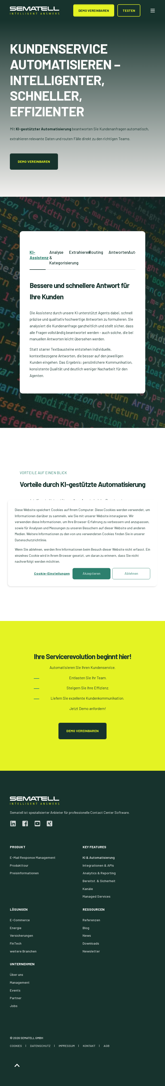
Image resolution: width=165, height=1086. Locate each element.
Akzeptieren (91, 573)
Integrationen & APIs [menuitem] (98, 865)
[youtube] (37, 823)
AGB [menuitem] (107, 1045)
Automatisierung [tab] (136, 252)
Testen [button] (129, 10)
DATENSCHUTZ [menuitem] (40, 1045)
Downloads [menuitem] (91, 943)
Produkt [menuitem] (17, 847)
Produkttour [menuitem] (19, 865)
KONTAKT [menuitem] (89, 1045)
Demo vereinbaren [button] (34, 161)
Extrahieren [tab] (77, 252)
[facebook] (25, 823)
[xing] (48, 823)
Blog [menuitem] (86, 928)
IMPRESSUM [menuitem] (67, 1045)
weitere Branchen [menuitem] (23, 951)
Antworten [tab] (117, 252)
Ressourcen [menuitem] (94, 909)
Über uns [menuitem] (16, 974)
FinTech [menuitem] (15, 943)
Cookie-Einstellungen (52, 573)
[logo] (34, 801)
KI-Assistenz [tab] (38, 255)
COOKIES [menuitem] (16, 1045)
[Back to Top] (17, 1065)
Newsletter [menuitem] (91, 951)
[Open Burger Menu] (153, 10)
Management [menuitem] (20, 982)
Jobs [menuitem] (14, 1006)
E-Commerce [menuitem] (20, 920)
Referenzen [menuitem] (91, 920)
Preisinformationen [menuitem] (24, 873)
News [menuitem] (87, 935)
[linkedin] (14, 823)
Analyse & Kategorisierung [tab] (57, 257)
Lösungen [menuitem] (19, 909)
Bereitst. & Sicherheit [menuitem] (99, 881)
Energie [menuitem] (15, 928)
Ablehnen (131, 573)
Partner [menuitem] (15, 998)
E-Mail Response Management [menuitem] (32, 857)
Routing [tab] (96, 252)
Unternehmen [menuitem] (22, 964)
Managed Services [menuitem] (96, 896)
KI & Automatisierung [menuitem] (99, 857)
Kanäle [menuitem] (88, 889)
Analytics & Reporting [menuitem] (99, 873)
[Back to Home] (34, 10)
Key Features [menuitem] (94, 847)
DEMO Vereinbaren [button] (93, 10)
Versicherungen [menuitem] (21, 935)
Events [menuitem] (15, 990)
